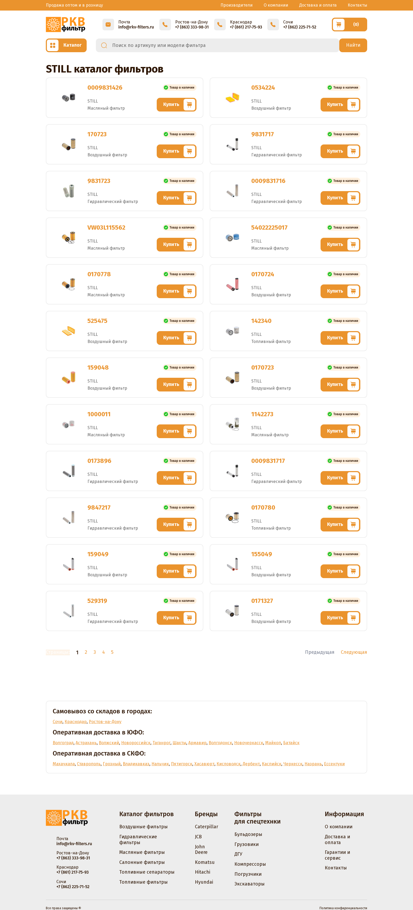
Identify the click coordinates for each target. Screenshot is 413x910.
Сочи (57, 721)
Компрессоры (250, 864)
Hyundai (204, 882)
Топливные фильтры (143, 882)
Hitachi (202, 872)
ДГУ (238, 854)
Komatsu (205, 862)
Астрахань (86, 742)
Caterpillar (206, 827)
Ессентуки (334, 763)
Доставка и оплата (318, 5)
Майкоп (273, 742)
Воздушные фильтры (143, 827)
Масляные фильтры (142, 852)
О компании (276, 5)
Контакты (357, 5)
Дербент (251, 763)
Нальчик (160, 763)
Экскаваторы (249, 884)
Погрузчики (248, 874)
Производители (236, 5)
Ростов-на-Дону (105, 721)
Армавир (197, 742)
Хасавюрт (204, 763)
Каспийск (271, 763)
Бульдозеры (248, 834)
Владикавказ (136, 763)
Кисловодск (228, 763)
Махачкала (64, 763)
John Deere (201, 849)
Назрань (313, 763)
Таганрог (161, 742)
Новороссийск (135, 742)
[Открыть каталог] (66, 45)
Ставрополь (89, 763)
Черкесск (292, 763)
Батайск (291, 742)
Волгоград (63, 742)
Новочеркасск (248, 742)
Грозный (112, 763)
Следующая (354, 652)
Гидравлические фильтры (138, 839)
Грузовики (246, 844)
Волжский (109, 742)
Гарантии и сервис (337, 855)
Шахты (179, 742)
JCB (198, 837)
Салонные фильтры (142, 862)
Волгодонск (220, 742)
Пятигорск (181, 763)
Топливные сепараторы (147, 872)
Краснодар (76, 721)
